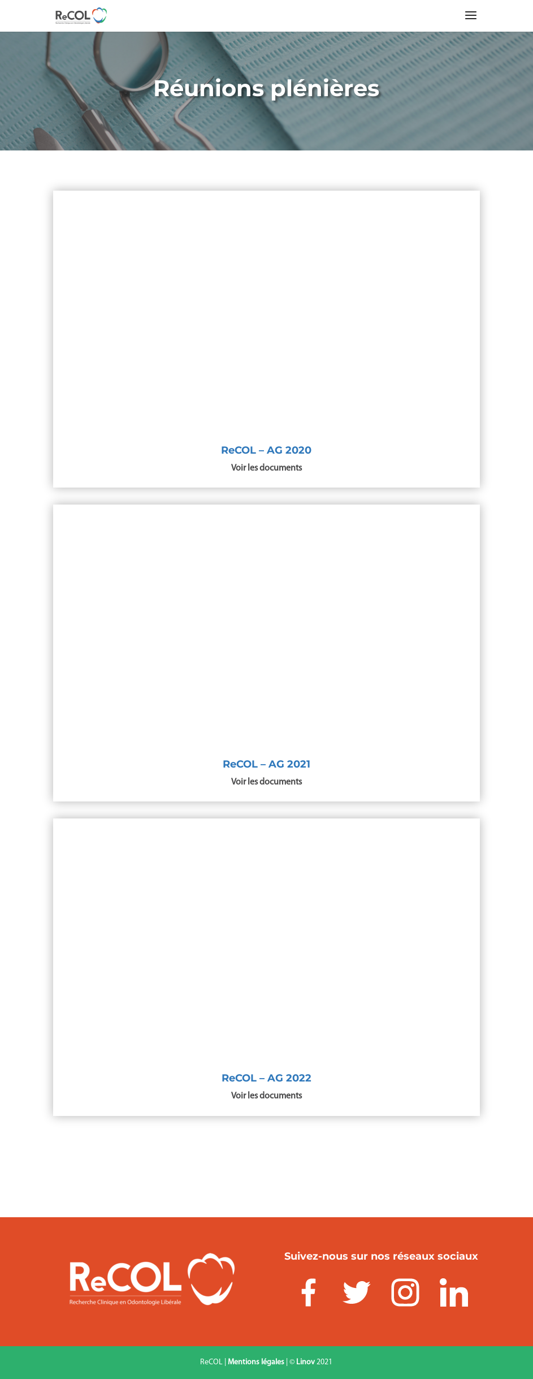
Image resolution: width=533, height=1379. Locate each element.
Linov (305, 1362)
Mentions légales (256, 1362)
